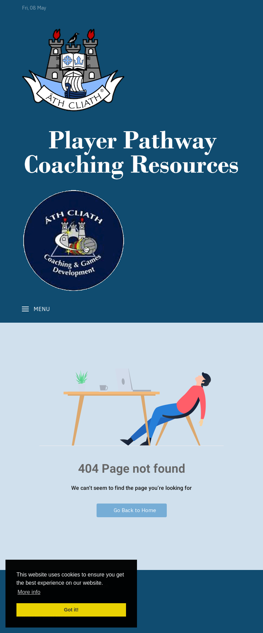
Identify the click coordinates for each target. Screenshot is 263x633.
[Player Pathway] (73, 69)
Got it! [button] (71, 609)
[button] (36, 309)
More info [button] (28, 592)
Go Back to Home (131, 510)
